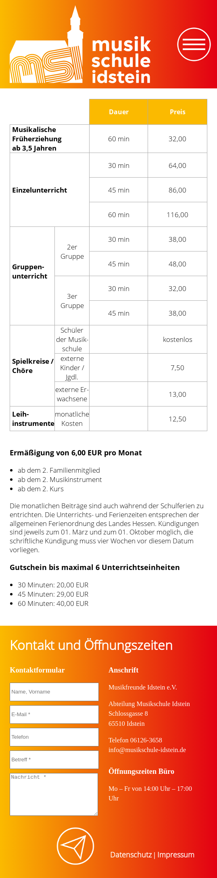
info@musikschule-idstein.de (147, 750)
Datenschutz (131, 854)
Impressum (175, 854)
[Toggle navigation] (194, 44)
